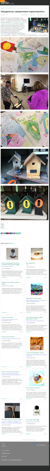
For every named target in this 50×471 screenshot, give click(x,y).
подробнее (4, 277)
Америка (3, 225)
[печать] (33, 15)
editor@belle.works (6, 453)
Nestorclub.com (19, 459)
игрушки (3, 228)
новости (10, 8)
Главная (2, 8)
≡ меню (2, 1)
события (6, 8)
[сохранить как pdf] (42, 15)
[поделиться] (25, 15)
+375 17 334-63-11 (6, 450)
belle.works (4, 456)
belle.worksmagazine (39, 445)
